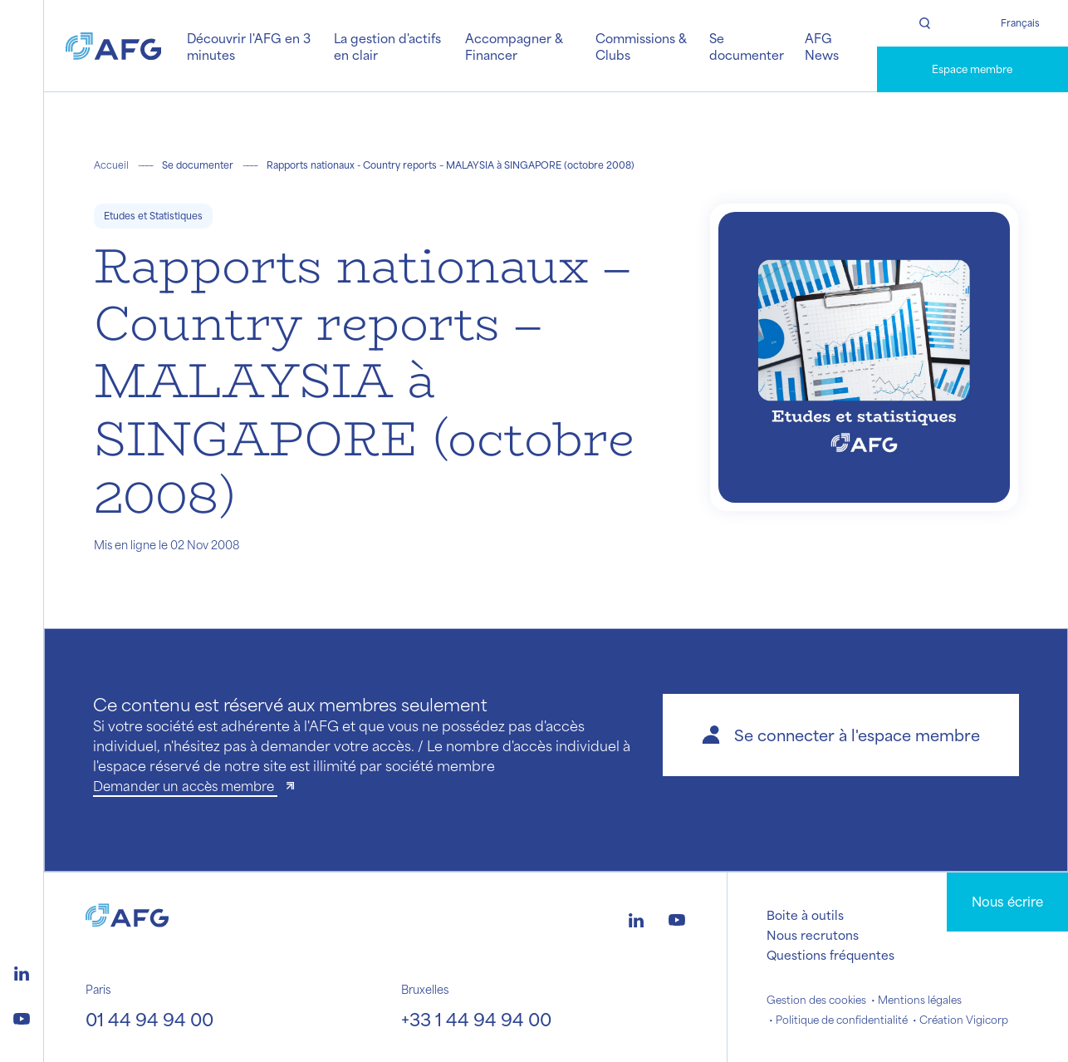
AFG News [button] (822, 46)
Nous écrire (1007, 901)
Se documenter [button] (746, 46)
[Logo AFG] (114, 46)
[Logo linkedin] (21, 971)
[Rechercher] (924, 23)
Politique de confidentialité (842, 1019)
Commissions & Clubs (641, 46)
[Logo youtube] (21, 1016)
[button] (841, 735)
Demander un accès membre (185, 785)
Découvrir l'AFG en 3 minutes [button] (249, 46)
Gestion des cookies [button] (816, 999)
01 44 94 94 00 (149, 1018)
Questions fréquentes (830, 954)
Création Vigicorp (963, 1019)
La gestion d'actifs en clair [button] (387, 46)
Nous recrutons (813, 934)
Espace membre (972, 69)
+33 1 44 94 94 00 (476, 1018)
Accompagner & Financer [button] (514, 46)
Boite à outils (805, 914)
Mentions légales (920, 999)
